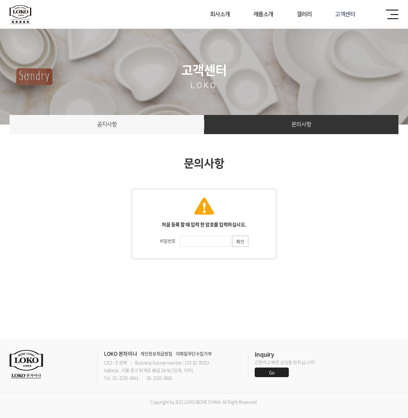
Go (271, 372)
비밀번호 (168, 241)
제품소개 (263, 14)
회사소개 (220, 14)
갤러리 (304, 14)
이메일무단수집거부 (194, 353)
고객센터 (345, 14)
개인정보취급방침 (156, 353)
